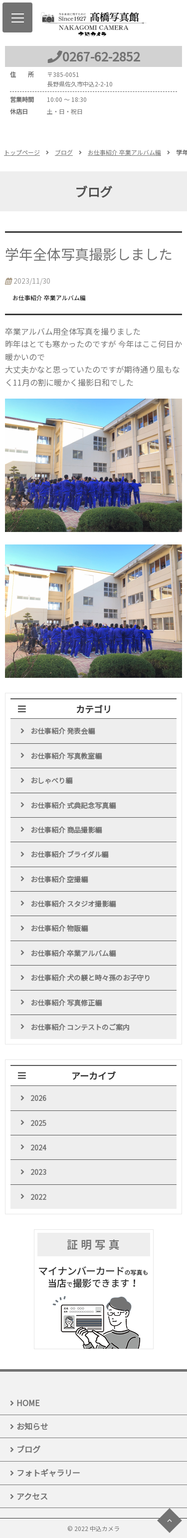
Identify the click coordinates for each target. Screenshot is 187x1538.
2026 (38, 1098)
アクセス (32, 1496)
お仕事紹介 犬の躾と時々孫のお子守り (90, 978)
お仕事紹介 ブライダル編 (69, 854)
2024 (38, 1147)
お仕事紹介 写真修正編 (66, 1003)
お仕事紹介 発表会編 (62, 731)
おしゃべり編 (51, 780)
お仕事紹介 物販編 (59, 928)
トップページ (22, 152)
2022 (38, 1197)
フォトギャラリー (48, 1473)
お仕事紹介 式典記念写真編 (73, 805)
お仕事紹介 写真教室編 (66, 756)
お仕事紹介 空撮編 (59, 879)
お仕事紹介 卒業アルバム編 (124, 152)
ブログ (64, 152)
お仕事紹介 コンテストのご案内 (80, 1027)
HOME (27, 1403)
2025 (38, 1123)
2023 (38, 1172)
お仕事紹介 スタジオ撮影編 (73, 904)
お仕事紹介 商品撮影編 (66, 830)
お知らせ (32, 1426)
